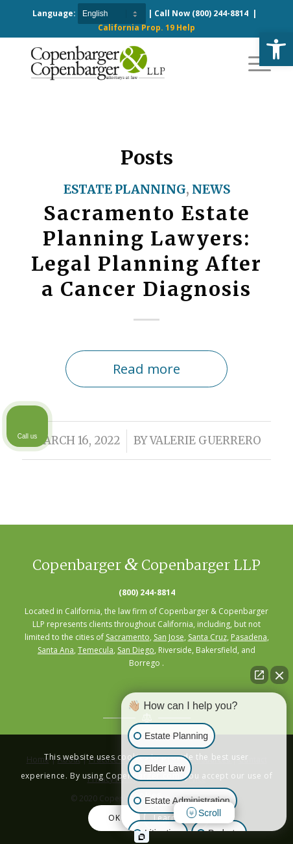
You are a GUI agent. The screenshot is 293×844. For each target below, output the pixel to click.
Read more (146, 368)
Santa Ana (56, 650)
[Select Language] (112, 13)
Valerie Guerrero (205, 441)
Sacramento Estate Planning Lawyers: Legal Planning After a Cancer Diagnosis (146, 251)
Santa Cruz (207, 637)
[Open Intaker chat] (141, 837)
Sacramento (128, 637)
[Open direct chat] (259, 675)
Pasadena (249, 637)
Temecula (95, 650)
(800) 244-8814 (220, 13)
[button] (276, 49)
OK (114, 817)
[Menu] (253, 63)
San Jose (169, 637)
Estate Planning (125, 189)
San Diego (135, 650)
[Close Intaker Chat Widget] (279, 675)
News (211, 189)
